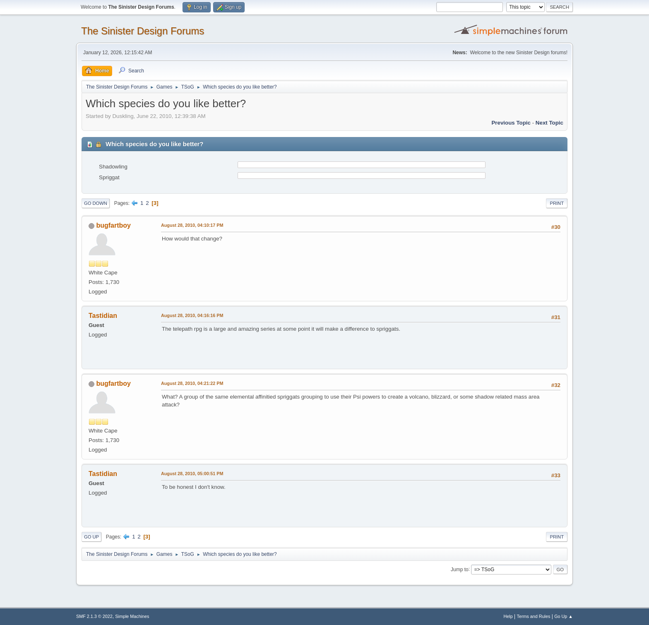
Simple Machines (132, 616)
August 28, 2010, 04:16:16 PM (192, 315)
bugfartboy (113, 225)
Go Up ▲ (563, 616)
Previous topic (511, 123)
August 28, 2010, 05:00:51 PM (192, 473)
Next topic (549, 123)
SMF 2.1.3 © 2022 (94, 616)
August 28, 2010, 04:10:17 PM (192, 225)
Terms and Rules (533, 616)
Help (508, 616)
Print (557, 203)
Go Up (91, 536)
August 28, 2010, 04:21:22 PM (192, 383)
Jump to (460, 569)
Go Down (95, 203)
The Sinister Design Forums (142, 30)
